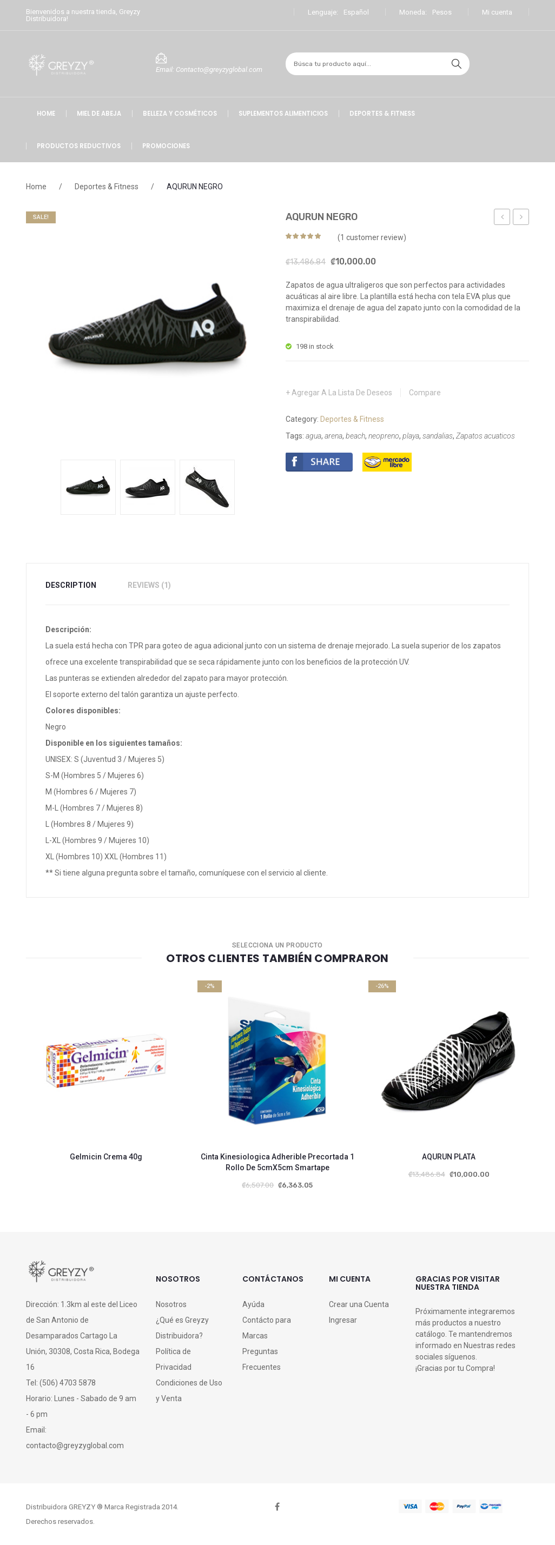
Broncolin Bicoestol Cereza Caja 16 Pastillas (521, 218)
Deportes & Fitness (106, 186)
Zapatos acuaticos (485, 436)
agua (313, 436)
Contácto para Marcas (266, 1328)
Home (36, 186)
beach (355, 436)
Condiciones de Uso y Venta (189, 1390)
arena (333, 436)
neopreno (383, 436)
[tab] (77, 585)
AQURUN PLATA (448, 1156)
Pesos (442, 12)
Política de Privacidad (173, 1359)
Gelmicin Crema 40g (106, 1156)
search (457, 63)
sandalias (437, 436)
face (277, 1507)
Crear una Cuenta (359, 1304)
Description (70, 585)
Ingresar (343, 1320)
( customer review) (372, 237)
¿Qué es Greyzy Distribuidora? (182, 1328)
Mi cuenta (497, 12)
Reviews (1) (149, 585)
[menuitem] (46, 113)
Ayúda (253, 1304)
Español (356, 12)
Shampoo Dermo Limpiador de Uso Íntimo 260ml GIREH (502, 218)
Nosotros (171, 1304)
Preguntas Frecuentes (261, 1359)
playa (410, 436)
